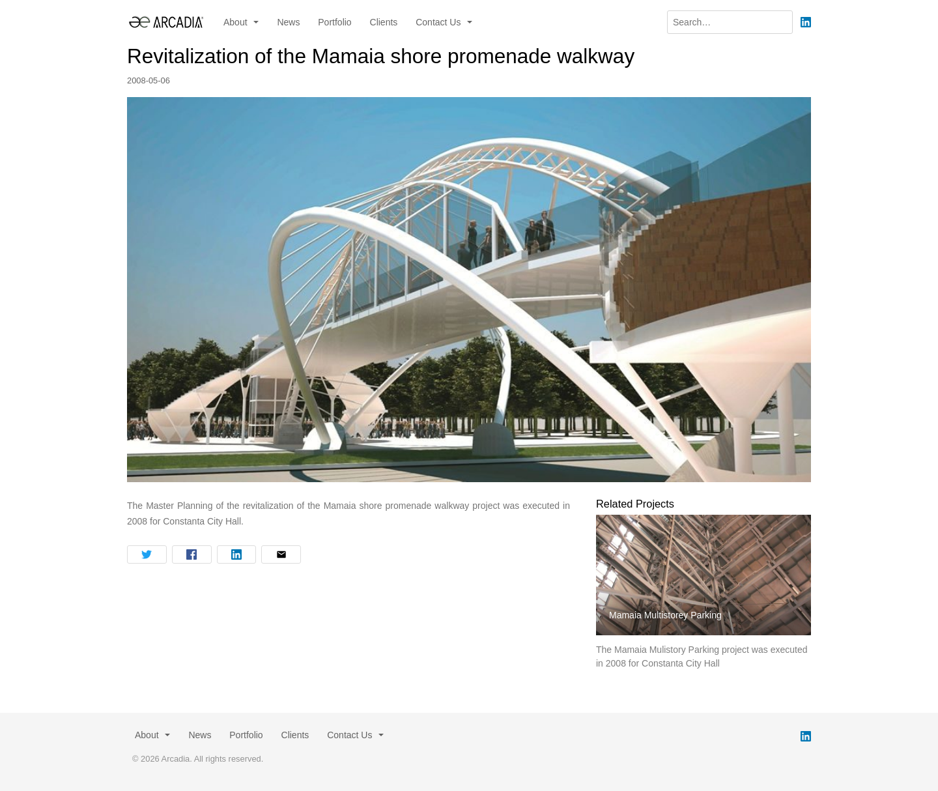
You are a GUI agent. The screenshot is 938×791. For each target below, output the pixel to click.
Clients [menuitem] (384, 22)
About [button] (236, 22)
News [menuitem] (288, 22)
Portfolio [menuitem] (334, 22)
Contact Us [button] (439, 22)
